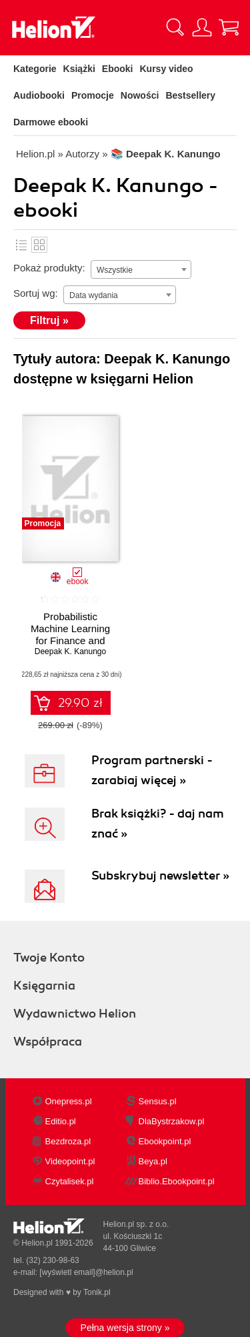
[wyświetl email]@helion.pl (86, 1272)
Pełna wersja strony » (125, 1327)
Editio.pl (60, 1121)
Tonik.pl (97, 1292)
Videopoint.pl (70, 1161)
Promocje (92, 95)
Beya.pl (153, 1161)
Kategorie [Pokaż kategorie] (35, 68)
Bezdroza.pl (68, 1141)
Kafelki (39, 245)
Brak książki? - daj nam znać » (157, 823)
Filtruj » (49, 320)
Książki (79, 68)
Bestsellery (190, 95)
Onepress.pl (68, 1101)
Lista (21, 245)
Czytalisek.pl (69, 1181)
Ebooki (117, 68)
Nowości (140, 95)
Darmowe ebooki (50, 122)
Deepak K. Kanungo (70, 651)
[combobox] (141, 269)
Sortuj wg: (35, 293)
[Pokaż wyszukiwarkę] (175, 27)
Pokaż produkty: (49, 267)
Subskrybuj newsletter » (160, 875)
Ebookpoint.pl (165, 1141)
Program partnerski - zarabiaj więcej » (152, 770)
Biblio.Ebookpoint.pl (177, 1181)
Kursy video (166, 68)
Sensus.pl (158, 1101)
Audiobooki (39, 95)
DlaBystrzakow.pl (172, 1121)
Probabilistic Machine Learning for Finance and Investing (70, 634)
